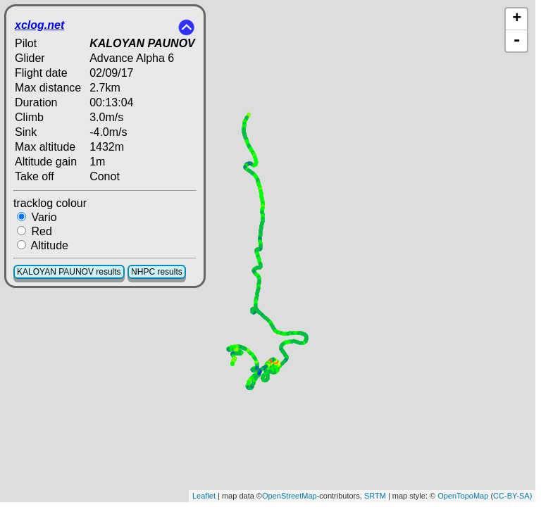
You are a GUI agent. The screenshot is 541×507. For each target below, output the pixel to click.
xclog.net (39, 25)
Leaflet (204, 496)
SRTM (375, 496)
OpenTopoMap (462, 496)
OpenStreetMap (289, 496)
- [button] (517, 40)
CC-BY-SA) (512, 496)
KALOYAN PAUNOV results (69, 272)
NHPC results (156, 272)
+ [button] (516, 19)
